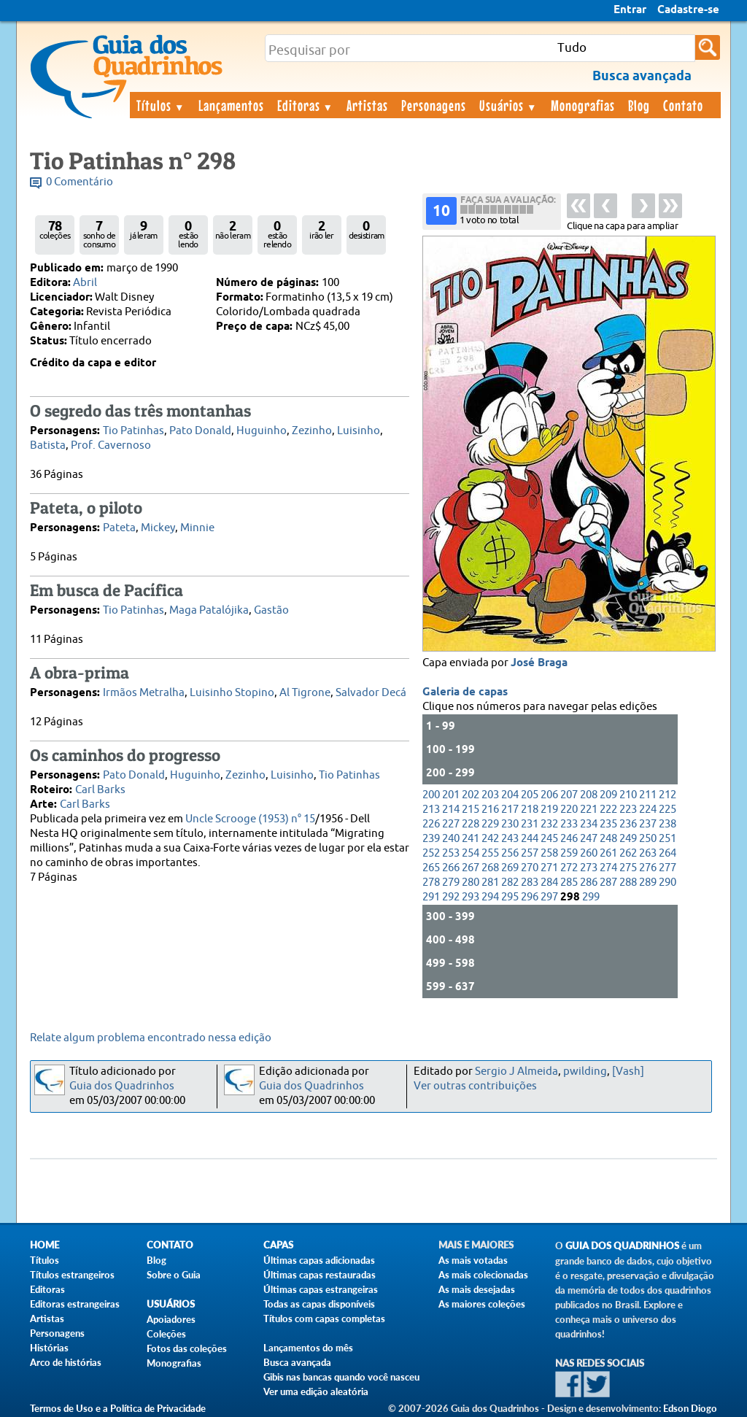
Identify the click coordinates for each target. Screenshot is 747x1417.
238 (667, 824)
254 (470, 853)
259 (569, 853)
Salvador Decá (371, 693)
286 (588, 882)
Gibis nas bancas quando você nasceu (341, 1377)
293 (470, 897)
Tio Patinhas (133, 431)
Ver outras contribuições (475, 1086)
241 (470, 839)
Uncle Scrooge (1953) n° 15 (250, 819)
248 (608, 839)
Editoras (305, 105)
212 (667, 795)
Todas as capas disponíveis (319, 1304)
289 (648, 882)
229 (490, 824)
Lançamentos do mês (308, 1348)
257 (529, 853)
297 (549, 897)
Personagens (433, 105)
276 (648, 868)
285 (569, 882)
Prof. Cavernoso (111, 445)
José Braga (539, 663)
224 (648, 809)
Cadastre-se (688, 10)
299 (591, 897)
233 (569, 824)
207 (569, 795)
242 (490, 839)
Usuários (508, 105)
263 (648, 853)
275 (628, 868)
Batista (48, 445)
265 (431, 868)
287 (608, 882)
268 (490, 868)
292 (451, 897)
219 (549, 809)
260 (588, 853)
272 (569, 868)
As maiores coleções (481, 1304)
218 (529, 809)
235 (608, 824)
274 (608, 868)
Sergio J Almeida (516, 1071)
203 (490, 795)
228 (470, 824)
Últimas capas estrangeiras (320, 1289)
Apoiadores (171, 1319)
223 (628, 809)
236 (628, 824)
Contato (683, 105)
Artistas (367, 105)
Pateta (119, 528)
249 (628, 839)
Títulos (160, 105)
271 (549, 868)
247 (588, 839)
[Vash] (628, 1071)
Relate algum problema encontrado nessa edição (150, 1038)
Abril (85, 283)
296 (529, 897)
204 (510, 795)
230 (510, 824)
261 (608, 853)
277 (667, 868)
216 (490, 809)
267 (470, 868)
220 (569, 809)
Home (44, 1245)
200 (431, 795)
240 (451, 839)
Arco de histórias (65, 1362)
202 (470, 795)
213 (431, 809)
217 (510, 809)
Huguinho (261, 431)
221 (588, 809)
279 (451, 882)
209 (608, 795)
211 (648, 795)
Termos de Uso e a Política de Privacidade (118, 1408)
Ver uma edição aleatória (315, 1391)
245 (549, 839)
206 (549, 795)
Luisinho (358, 431)
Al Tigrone (304, 693)
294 (490, 897)
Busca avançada (297, 1362)
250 (648, 839)
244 (529, 839)
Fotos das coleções (187, 1348)
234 (588, 824)
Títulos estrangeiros (72, 1275)
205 (529, 795)
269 (510, 868)
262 (628, 853)
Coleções (166, 1334)
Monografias (583, 105)
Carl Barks (100, 790)
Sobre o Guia (174, 1275)
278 (431, 882)
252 (431, 853)
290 (667, 882)
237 (648, 824)
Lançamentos (231, 105)
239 (431, 839)
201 (451, 795)
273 (588, 868)
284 (549, 882)
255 (490, 853)
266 (451, 868)
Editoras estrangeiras (75, 1304)
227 (451, 824)
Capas (278, 1245)
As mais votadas (473, 1260)
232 (549, 824)
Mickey (158, 528)
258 (549, 853)
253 (451, 853)
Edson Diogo (690, 1408)
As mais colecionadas (483, 1275)
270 (529, 868)
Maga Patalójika (209, 610)
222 (608, 809)
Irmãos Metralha (144, 693)
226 (431, 824)
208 (588, 795)
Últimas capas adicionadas (319, 1260)
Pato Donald (200, 431)
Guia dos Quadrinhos (121, 1086)
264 (667, 853)
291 (431, 897)
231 (529, 824)
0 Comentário (79, 182)
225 (667, 809)
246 (569, 839)
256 (510, 853)
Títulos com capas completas (324, 1318)
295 (510, 897)
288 (628, 882)
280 (470, 882)
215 (470, 809)
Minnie (197, 528)
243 (510, 839)
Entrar (630, 10)
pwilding (585, 1071)
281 (490, 882)
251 (667, 839)
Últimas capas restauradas (319, 1275)
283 (529, 882)
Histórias (49, 1348)
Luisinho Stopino (232, 693)
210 (628, 795)
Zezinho (312, 431)
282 (510, 882)
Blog (639, 105)
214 (451, 809)
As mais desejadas (476, 1289)
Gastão (271, 610)
